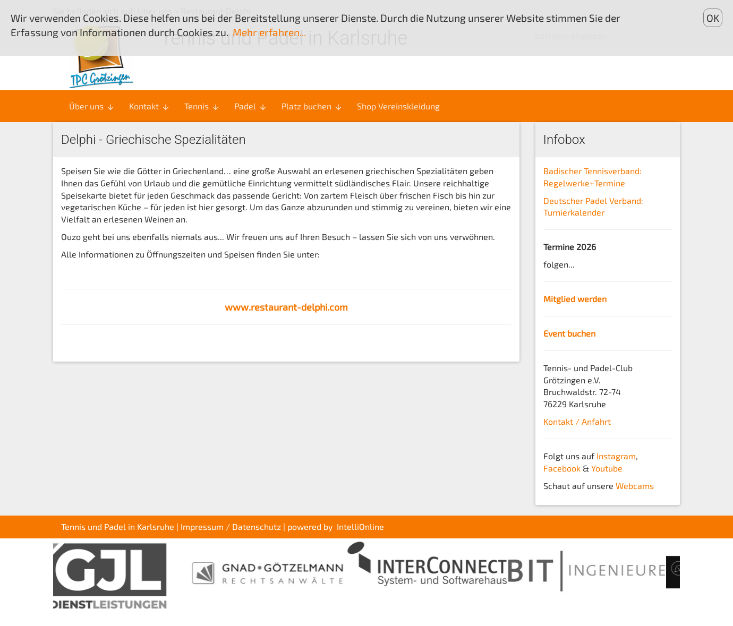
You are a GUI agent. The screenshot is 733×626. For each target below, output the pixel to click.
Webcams (635, 486)
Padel (250, 106)
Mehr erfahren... (269, 32)
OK (712, 18)
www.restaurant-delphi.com (286, 307)
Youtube (607, 468)
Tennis (202, 106)
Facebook (562, 468)
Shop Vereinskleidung (398, 106)
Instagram (616, 456)
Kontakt (149, 106)
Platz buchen (312, 106)
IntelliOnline (360, 526)
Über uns (92, 106)
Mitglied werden (575, 299)
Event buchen (569, 333)
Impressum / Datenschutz (231, 526)
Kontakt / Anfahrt (577, 421)
